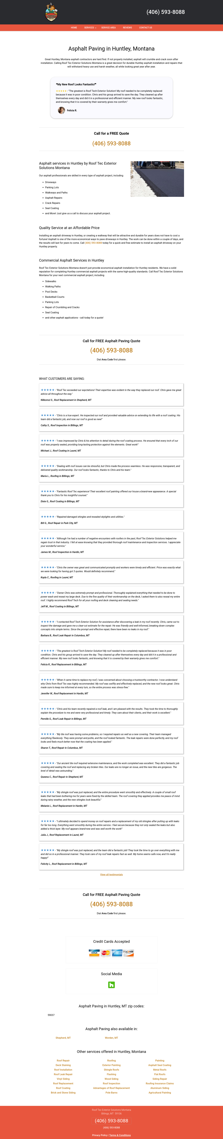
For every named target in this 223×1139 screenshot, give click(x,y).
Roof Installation (63, 1060)
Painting (159, 1051)
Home (74, 27)
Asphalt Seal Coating (159, 1056)
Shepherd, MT (63, 1028)
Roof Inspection (111, 1074)
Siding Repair (160, 1069)
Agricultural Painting (160, 1083)
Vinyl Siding (63, 1069)
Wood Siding (111, 1069)
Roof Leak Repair (63, 1065)
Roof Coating (63, 1079)
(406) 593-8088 (166, 12)
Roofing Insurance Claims (160, 1074)
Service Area (108, 27)
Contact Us (145, 27)
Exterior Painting (111, 1056)
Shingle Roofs (111, 1060)
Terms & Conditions (120, 1126)
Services (90, 28)
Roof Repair (63, 1051)
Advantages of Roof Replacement (111, 1079)
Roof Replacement (63, 1074)
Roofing (111, 1051)
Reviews (127, 27)
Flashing (111, 1065)
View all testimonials (111, 865)
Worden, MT (111, 1028)
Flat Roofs (159, 1065)
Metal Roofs (159, 1060)
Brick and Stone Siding (63, 1083)
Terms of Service (134, 1138)
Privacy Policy (99, 1126)
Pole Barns (111, 1083)
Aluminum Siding (159, 1079)
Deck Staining (63, 1056)
